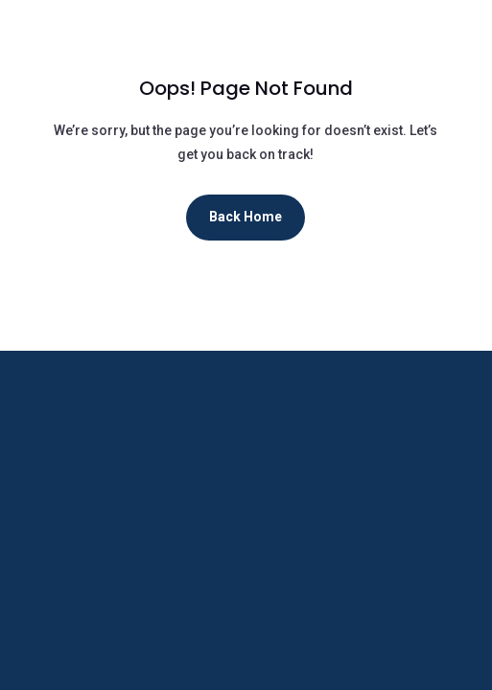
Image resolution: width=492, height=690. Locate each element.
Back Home (245, 216)
